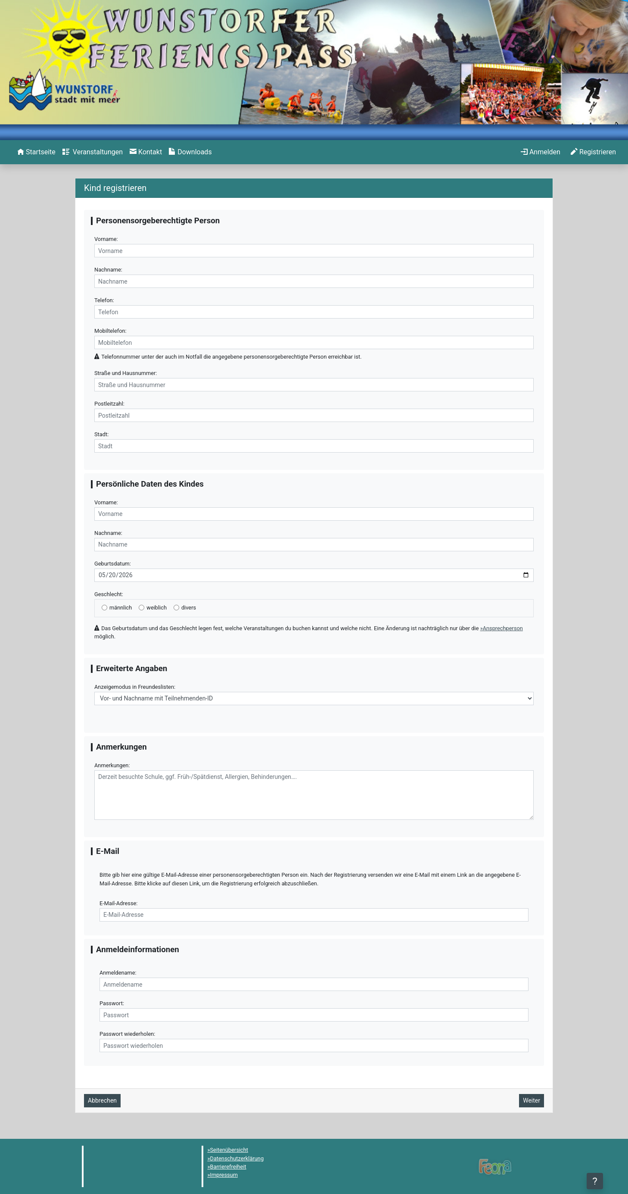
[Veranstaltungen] (92, 152)
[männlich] (104, 607)
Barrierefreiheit (228, 1166)
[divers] (176, 607)
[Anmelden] (540, 152)
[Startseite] (36, 152)
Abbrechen (102, 1100)
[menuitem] (36, 152)
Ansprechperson (503, 628)
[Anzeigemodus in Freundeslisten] (314, 698)
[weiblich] (141, 607)
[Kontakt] (145, 152)
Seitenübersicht (229, 1150)
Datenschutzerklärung (237, 1158)
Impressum (224, 1175)
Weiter (531, 1100)
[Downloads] (190, 152)
